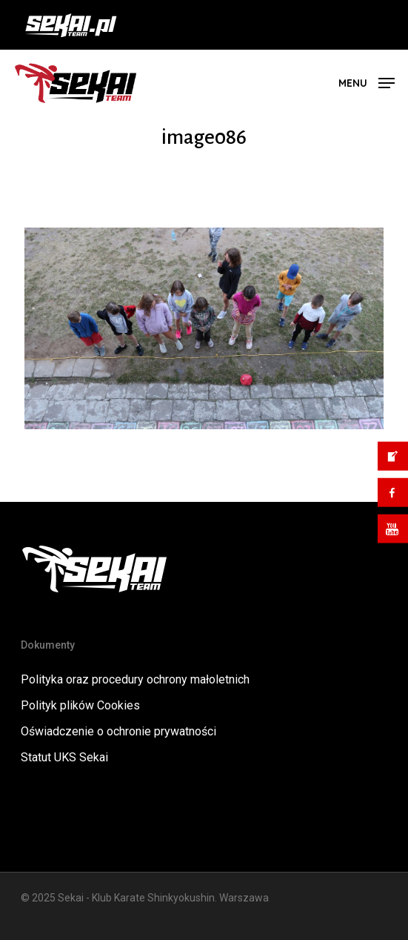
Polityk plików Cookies (80, 705)
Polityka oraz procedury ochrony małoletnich (135, 679)
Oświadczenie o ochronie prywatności (118, 731)
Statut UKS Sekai (64, 757)
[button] (366, 82)
